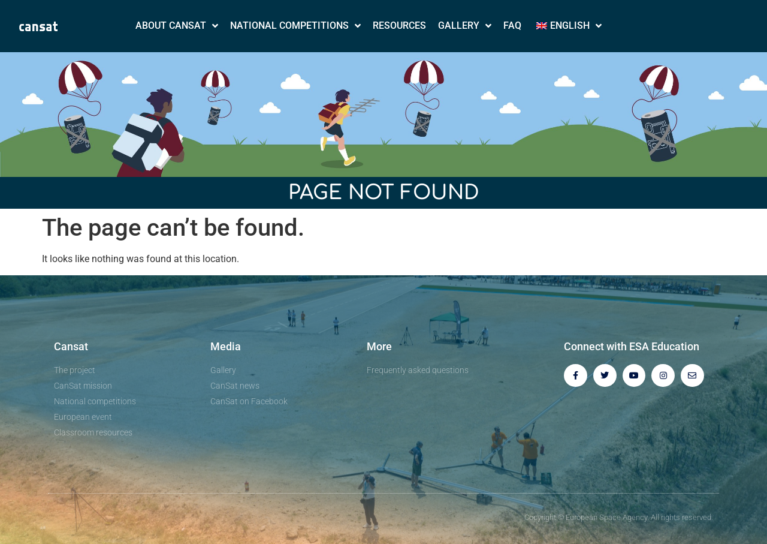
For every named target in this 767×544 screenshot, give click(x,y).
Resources (399, 25)
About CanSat (176, 26)
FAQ (512, 25)
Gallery (464, 26)
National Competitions (295, 26)
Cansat (71, 346)
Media (225, 346)
